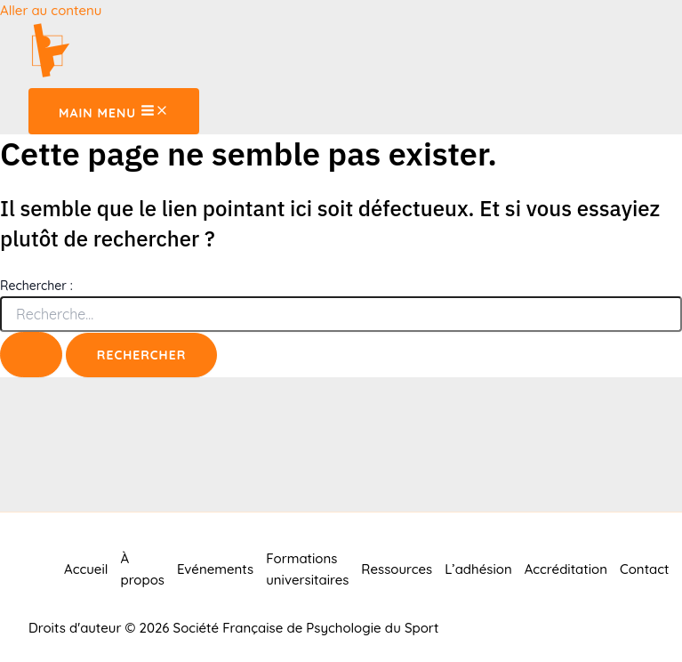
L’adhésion (478, 569)
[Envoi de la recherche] (31, 354)
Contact (645, 569)
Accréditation (566, 569)
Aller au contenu (50, 10)
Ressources (396, 569)
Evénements (215, 569)
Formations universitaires (307, 569)
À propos (142, 569)
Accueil (86, 569)
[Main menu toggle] (113, 111)
